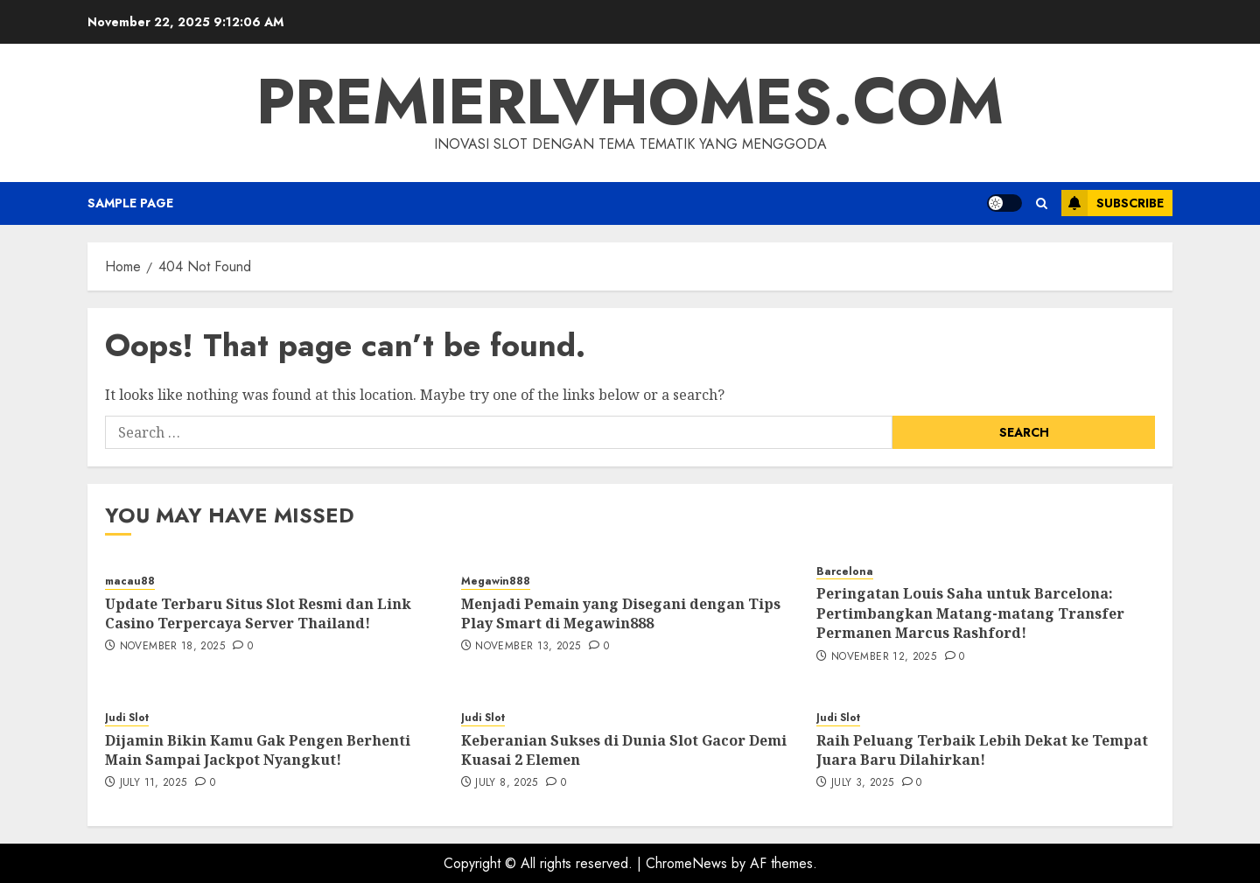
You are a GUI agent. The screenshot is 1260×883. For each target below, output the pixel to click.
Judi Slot (127, 718)
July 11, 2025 (153, 783)
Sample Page (130, 203)
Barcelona (844, 571)
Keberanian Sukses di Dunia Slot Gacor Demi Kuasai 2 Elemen (624, 750)
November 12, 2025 (883, 657)
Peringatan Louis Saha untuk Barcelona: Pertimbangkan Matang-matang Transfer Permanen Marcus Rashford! (970, 613)
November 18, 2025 (172, 647)
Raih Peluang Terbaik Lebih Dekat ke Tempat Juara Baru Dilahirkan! (982, 750)
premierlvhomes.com (630, 101)
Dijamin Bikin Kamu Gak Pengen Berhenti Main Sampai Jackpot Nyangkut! (257, 750)
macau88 (130, 581)
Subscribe (1112, 203)
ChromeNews (686, 863)
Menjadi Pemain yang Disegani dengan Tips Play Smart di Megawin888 (620, 613)
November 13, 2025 (527, 647)
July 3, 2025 (862, 783)
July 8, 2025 (506, 783)
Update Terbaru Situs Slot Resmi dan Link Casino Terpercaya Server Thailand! (258, 613)
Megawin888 (495, 581)
